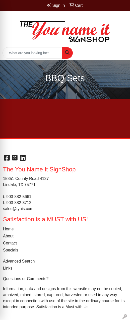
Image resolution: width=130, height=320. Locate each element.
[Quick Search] (32, 53)
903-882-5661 (18, 197)
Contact (10, 243)
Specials (10, 250)
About (8, 236)
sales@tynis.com (18, 209)
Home (8, 229)
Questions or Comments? (25, 279)
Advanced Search (19, 261)
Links (7, 268)
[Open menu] (120, 53)
